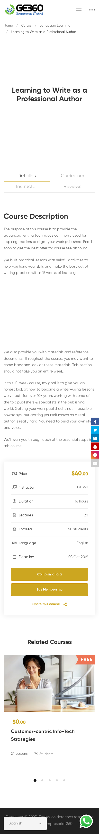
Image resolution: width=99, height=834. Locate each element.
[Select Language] (25, 823)
